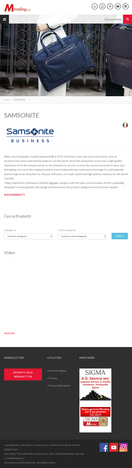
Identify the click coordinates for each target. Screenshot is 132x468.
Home (7, 99)
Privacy (52, 378)
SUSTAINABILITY (14, 194)
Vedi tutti (9, 333)
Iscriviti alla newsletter (23, 374)
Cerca (119, 236)
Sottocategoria (67, 230)
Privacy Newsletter (59, 385)
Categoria (10, 230)
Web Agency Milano (46, 462)
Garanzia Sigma (56, 370)
